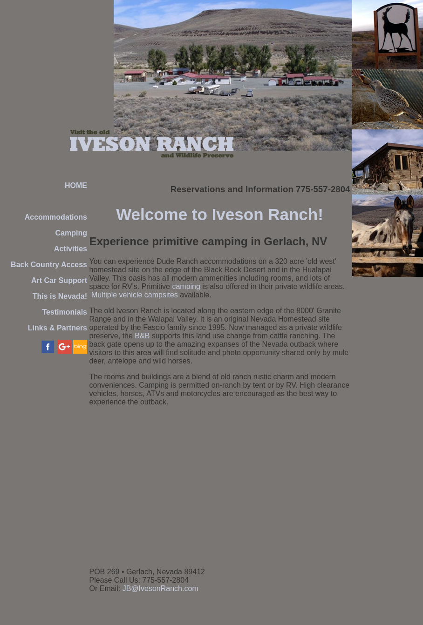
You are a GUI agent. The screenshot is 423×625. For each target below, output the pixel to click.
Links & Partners (57, 328)
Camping (71, 233)
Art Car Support (59, 280)
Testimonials (64, 312)
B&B (142, 336)
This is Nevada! (60, 296)
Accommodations (56, 217)
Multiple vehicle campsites (134, 295)
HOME (76, 185)
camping (186, 286)
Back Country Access (49, 265)
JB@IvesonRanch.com (160, 588)
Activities (70, 249)
